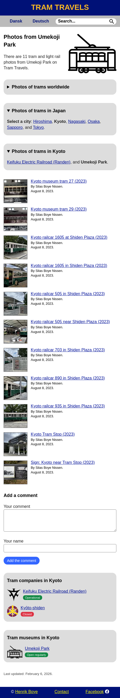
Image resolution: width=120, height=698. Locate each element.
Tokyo (38, 127)
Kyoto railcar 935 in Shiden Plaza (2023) (68, 406)
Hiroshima (42, 121)
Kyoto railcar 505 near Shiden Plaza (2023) (70, 322)
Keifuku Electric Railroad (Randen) (38, 162)
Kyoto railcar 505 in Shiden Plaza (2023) (68, 294)
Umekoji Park (37, 648)
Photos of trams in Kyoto (38, 151)
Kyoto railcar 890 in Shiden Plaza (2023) (68, 378)
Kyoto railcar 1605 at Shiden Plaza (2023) (69, 237)
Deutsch (41, 21)
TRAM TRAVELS (60, 7)
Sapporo (15, 127)
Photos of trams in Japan (38, 110)
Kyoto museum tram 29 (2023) (59, 209)
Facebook (95, 691)
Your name (60, 545)
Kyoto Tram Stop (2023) (53, 434)
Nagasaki (77, 121)
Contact (62, 691)
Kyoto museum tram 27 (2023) (59, 181)
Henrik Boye (26, 691)
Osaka (94, 121)
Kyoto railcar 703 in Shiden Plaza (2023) (68, 350)
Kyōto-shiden (33, 608)
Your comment (60, 518)
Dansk (16, 21)
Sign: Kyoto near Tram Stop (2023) (63, 462)
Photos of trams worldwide (40, 87)
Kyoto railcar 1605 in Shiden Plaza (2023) (69, 265)
